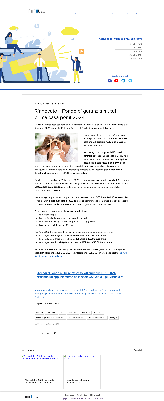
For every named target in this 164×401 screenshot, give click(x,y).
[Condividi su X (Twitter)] (42, 333)
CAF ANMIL (51, 312)
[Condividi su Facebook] (36, 333)
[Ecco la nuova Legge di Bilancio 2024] (82, 365)
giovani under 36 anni (97, 317)
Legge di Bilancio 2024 (50, 324)
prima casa (73, 312)
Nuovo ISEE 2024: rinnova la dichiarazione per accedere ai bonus (40, 381)
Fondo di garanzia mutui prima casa (50, 317)
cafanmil (39, 312)
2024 (62, 312)
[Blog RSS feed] (81, 51)
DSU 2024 (98, 312)
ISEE (37, 324)
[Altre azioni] (127, 103)
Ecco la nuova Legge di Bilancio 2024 (78, 381)
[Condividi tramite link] (54, 333)
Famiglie (113, 317)
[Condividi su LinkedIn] (48, 333)
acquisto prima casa (76, 317)
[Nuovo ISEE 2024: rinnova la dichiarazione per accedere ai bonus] (40, 365)
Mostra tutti (137, 350)
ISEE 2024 (86, 312)
